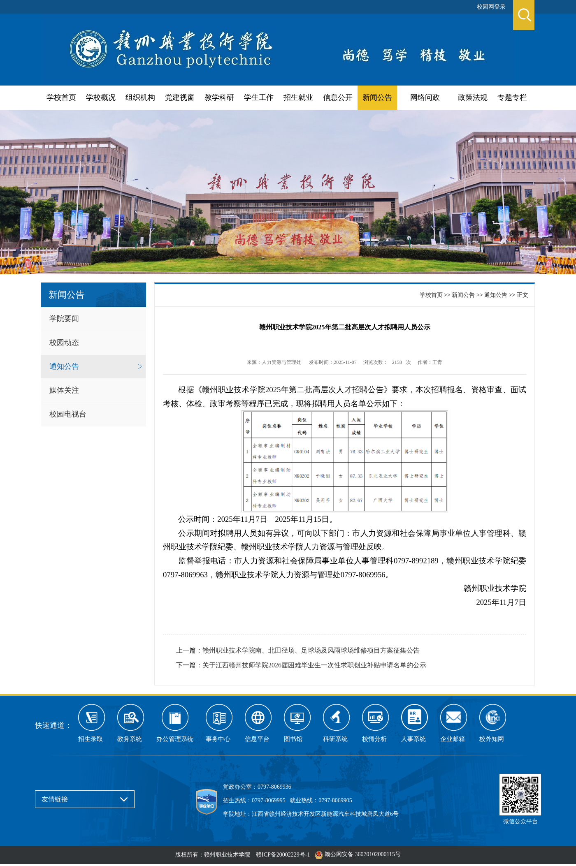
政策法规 (473, 97)
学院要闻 (64, 319)
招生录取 (90, 739)
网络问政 (425, 97)
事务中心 (218, 739)
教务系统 (129, 739)
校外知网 (491, 739)
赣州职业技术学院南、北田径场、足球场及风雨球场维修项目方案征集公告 (311, 650)
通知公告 (64, 366)
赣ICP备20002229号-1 (283, 855)
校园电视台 (67, 414)
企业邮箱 (452, 739)
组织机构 (140, 97)
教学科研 (219, 97)
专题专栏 (512, 97)
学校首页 (61, 97)
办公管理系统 (174, 739)
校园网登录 (491, 7)
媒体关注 (64, 390)
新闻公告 (377, 97)
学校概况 (101, 97)
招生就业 (298, 97)
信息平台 (257, 739)
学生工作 (259, 97)
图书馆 (293, 739)
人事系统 (413, 739)
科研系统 (335, 739)
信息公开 (338, 97)
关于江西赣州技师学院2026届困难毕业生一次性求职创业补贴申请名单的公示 (314, 665)
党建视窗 (180, 97)
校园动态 (64, 342)
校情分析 (374, 739)
